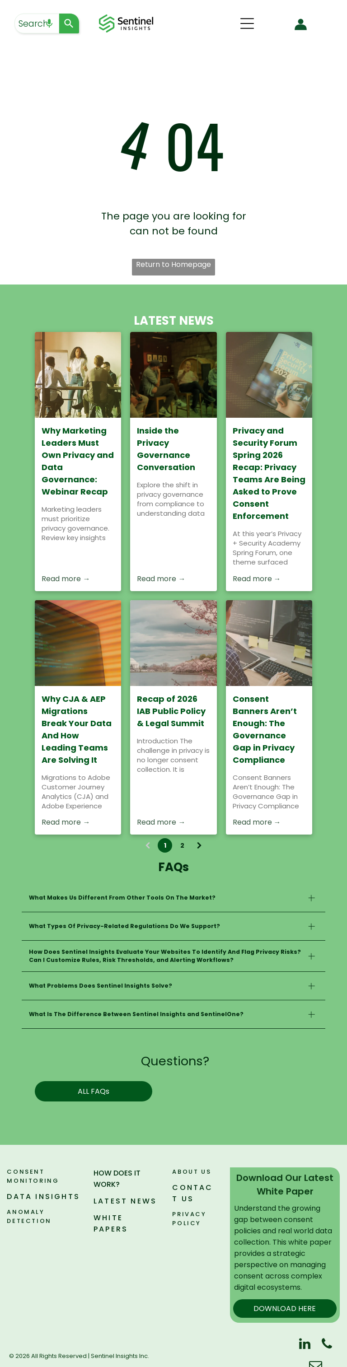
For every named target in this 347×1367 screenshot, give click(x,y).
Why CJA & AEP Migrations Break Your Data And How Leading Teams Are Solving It (77, 729)
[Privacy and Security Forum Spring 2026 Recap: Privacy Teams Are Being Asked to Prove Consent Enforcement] (269, 375)
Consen (23, 1171)
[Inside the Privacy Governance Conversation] (173, 375)
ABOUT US (191, 1171)
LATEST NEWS (125, 1201)
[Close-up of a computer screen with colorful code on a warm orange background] (78, 643)
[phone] (327, 1345)
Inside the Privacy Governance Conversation (166, 449)
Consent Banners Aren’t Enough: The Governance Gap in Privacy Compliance (265, 729)
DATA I (22, 1196)
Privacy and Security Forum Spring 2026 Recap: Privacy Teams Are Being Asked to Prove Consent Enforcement (269, 473)
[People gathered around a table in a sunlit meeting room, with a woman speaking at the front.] (78, 375)
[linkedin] (304, 1345)
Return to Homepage (173, 264)
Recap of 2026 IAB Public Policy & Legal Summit (171, 711)
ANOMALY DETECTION (29, 1216)
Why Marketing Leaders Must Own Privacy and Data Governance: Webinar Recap (78, 461)
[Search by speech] (49, 23)
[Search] (69, 23)
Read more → (66, 579)
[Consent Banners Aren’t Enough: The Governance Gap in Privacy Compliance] (269, 643)
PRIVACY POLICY (189, 1218)
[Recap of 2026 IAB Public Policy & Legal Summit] (173, 643)
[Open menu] (247, 23)
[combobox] (36, 23)
